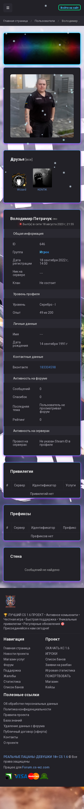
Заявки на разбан (58, 667)
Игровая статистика (60, 673)
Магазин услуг (14, 662)
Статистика (12, 684)
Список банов (14, 690)
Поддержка (12, 673)
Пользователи (45, 21)
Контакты (11, 740)
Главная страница (15, 21)
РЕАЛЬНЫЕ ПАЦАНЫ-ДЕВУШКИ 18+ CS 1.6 (36, 759)
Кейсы (50, 690)
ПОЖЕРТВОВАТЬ (58, 678)
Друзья (21, 159)
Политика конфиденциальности (27, 712)
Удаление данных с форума (24, 728)
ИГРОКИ (51, 656)
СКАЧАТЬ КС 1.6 (57, 651)
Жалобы (10, 678)
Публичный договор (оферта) (25, 734)
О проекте (11, 745)
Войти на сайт (69, 7)
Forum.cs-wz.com (36, 770)
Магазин (51, 684)
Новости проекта (16, 656)
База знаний (13, 723)
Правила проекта (16, 717)
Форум (8, 667)
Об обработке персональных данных (31, 706)
